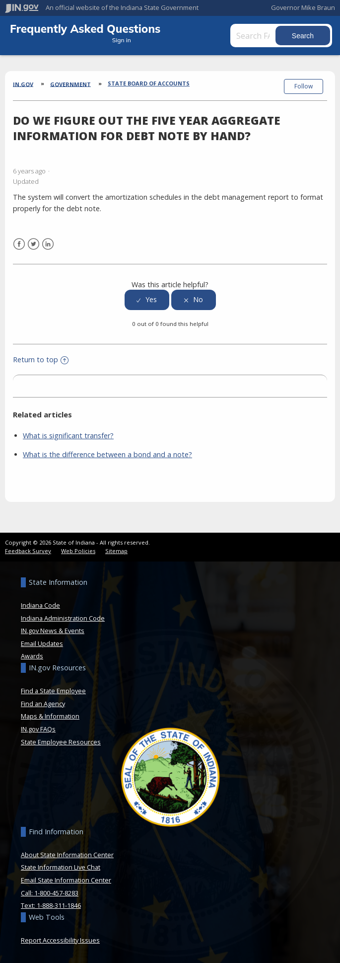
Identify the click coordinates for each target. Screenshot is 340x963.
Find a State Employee (53, 691)
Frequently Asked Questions (85, 28)
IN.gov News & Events (52, 631)
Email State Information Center (66, 880)
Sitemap (116, 551)
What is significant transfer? (68, 435)
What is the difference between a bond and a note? (107, 454)
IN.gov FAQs (38, 729)
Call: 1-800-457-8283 (49, 893)
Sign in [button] (121, 40)
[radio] (147, 300)
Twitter (33, 244)
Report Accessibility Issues (60, 940)
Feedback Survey (28, 551)
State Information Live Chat (60, 867)
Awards (32, 656)
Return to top (40, 359)
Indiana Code (40, 605)
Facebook (19, 244)
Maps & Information (50, 716)
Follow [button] (303, 86)
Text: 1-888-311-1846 (51, 905)
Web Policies (78, 551)
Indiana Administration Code (63, 618)
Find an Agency (43, 704)
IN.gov (23, 83)
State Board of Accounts (149, 83)
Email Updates (42, 643)
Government (70, 83)
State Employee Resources (61, 742)
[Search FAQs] (253, 35)
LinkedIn (48, 244)
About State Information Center (67, 855)
